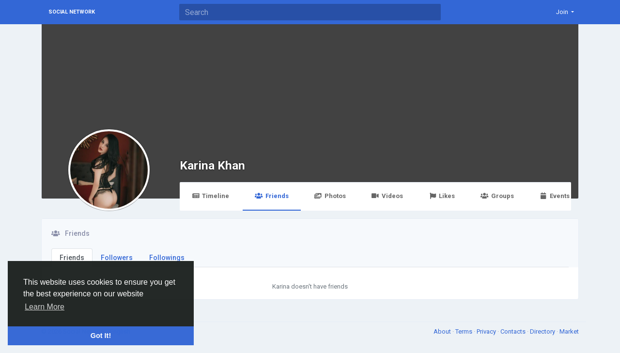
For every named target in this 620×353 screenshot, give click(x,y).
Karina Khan (212, 165)
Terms (464, 331)
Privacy (487, 331)
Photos (330, 196)
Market (569, 331)
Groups (496, 196)
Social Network (71, 12)
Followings (167, 257)
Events (555, 196)
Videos (387, 196)
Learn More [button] (44, 307)
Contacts (513, 331)
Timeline (210, 196)
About (443, 331)
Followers (117, 257)
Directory (543, 331)
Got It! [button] (101, 335)
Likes (442, 196)
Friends (271, 196)
